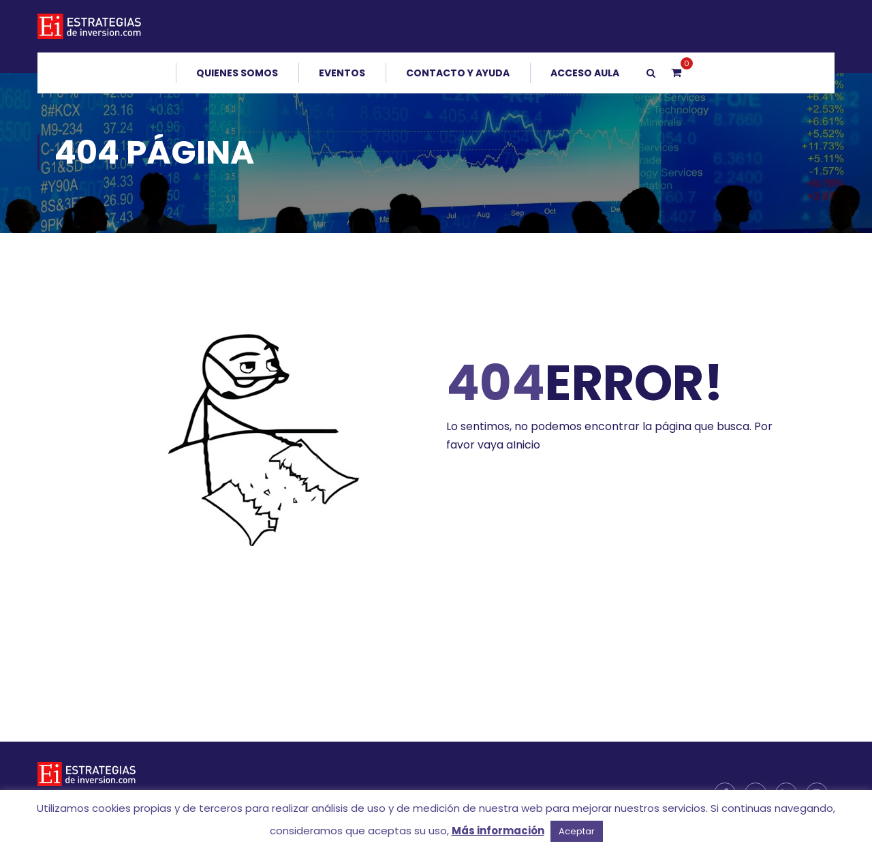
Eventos (342, 73)
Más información (498, 830)
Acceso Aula (584, 73)
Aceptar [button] (577, 831)
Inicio (526, 445)
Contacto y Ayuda (458, 73)
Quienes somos (237, 73)
